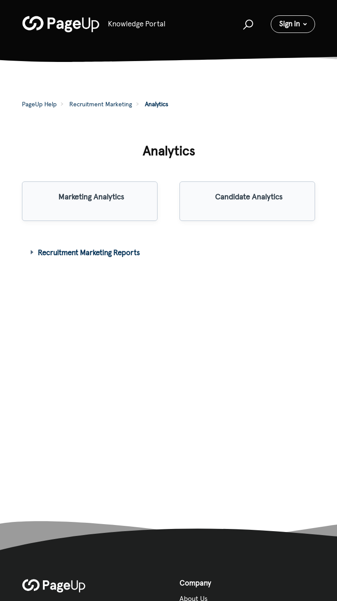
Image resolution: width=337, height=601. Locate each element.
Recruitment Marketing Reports (89, 252)
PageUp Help (39, 104)
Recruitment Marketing (100, 104)
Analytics (156, 104)
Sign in (289, 24)
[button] (246, 24)
